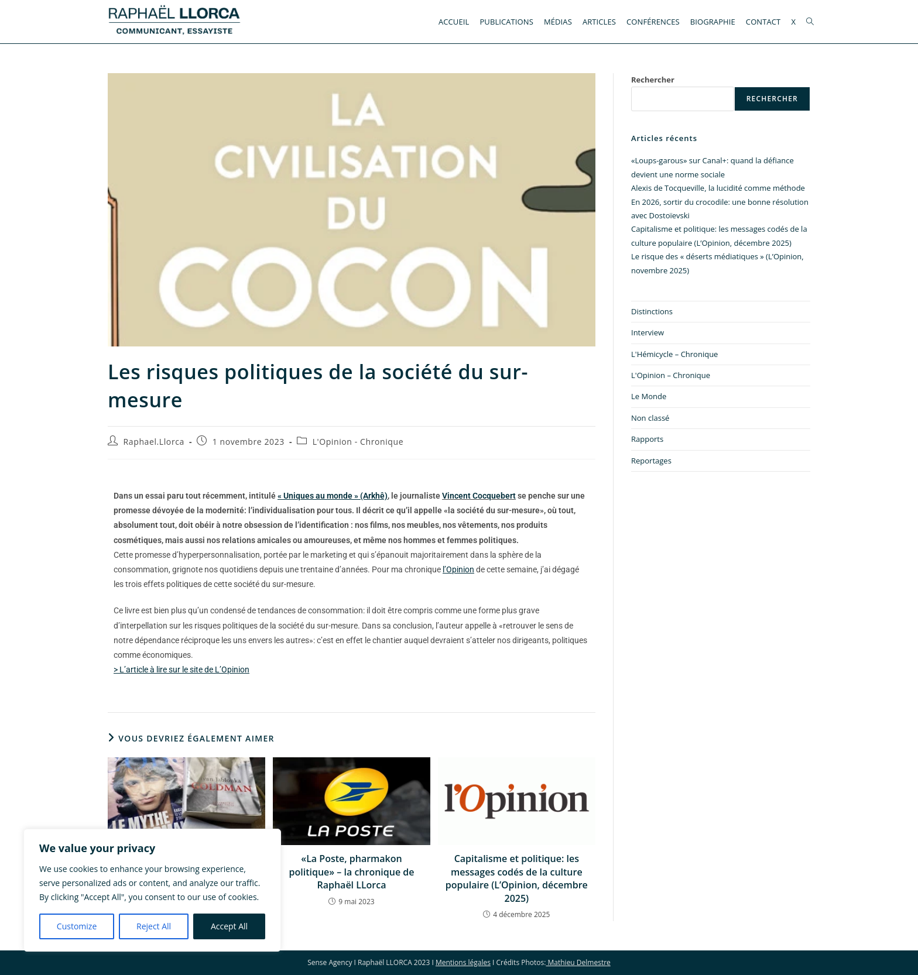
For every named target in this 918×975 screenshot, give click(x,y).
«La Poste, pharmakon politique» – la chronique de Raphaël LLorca (352, 871)
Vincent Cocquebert (479, 495)
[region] (152, 890)
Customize (77, 926)
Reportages (651, 460)
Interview (647, 332)
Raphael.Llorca (154, 441)
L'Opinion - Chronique (358, 441)
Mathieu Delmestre (578, 962)
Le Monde (648, 396)
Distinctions (652, 311)
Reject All (153, 926)
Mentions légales (463, 962)
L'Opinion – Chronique (670, 375)
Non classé (650, 418)
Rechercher (652, 79)
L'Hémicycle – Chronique (674, 354)
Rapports (647, 439)
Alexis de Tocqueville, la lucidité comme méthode (718, 188)
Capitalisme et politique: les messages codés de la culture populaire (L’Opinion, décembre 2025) (517, 878)
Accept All (229, 926)
